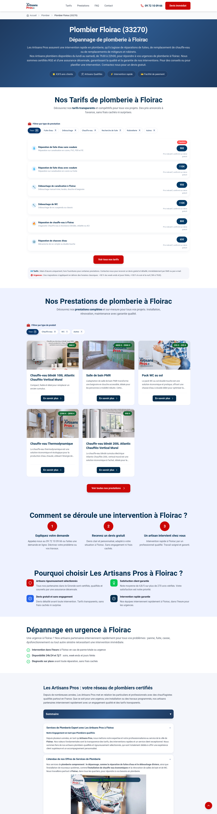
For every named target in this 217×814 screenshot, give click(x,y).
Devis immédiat (178, 5)
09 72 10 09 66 (151, 5)
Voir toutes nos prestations (109, 488)
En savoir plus (52, 398)
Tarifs (69, 5)
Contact (108, 5)
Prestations (83, 5)
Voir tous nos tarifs (108, 259)
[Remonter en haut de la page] (208, 805)
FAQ (97, 5)
